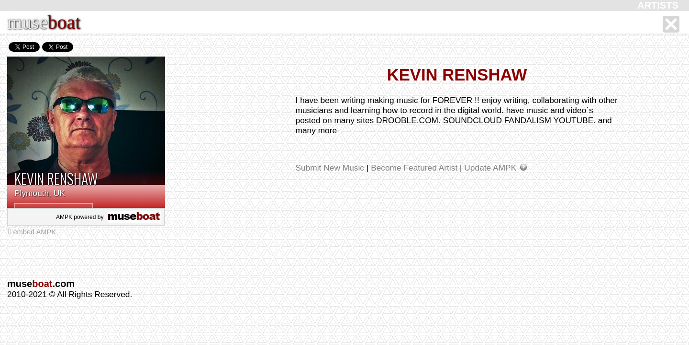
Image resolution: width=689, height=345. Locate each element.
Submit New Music (331, 167)
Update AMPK (491, 167)
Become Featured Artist (415, 167)
